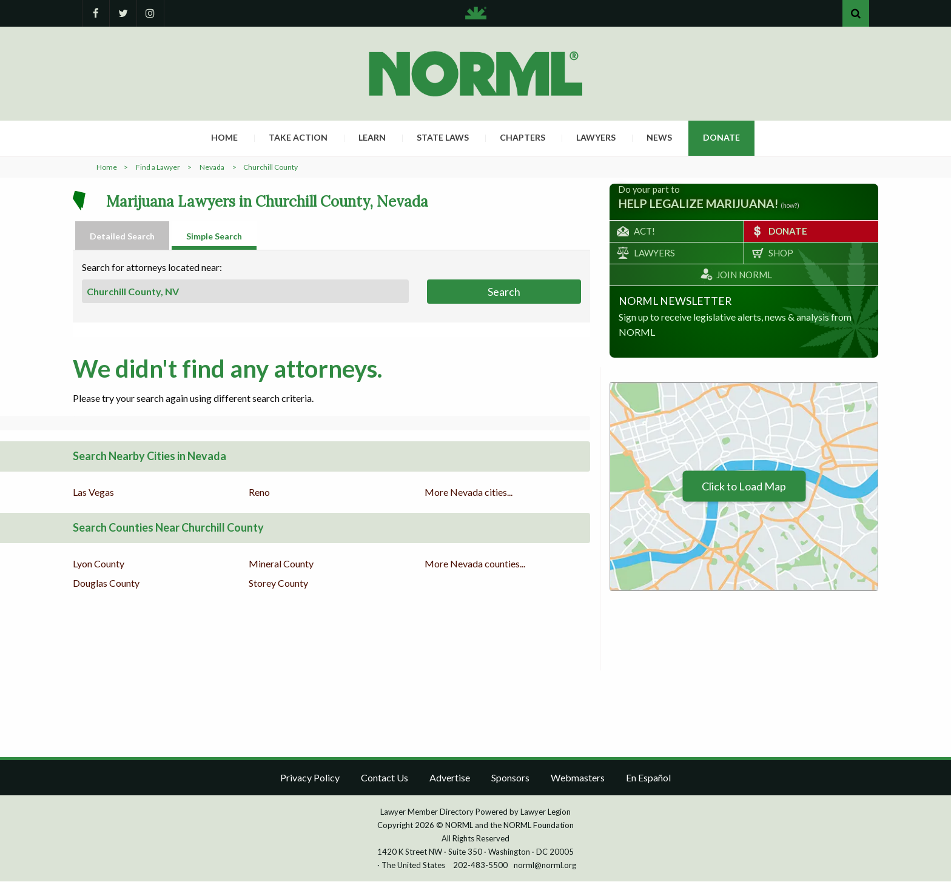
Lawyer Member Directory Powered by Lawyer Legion (475, 812)
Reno (259, 492)
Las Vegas (93, 492)
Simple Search (214, 237)
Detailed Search (122, 237)
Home (224, 138)
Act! (644, 231)
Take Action (298, 138)
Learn (372, 138)
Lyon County (98, 564)
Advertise (449, 778)
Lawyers (596, 138)
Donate (721, 138)
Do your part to (649, 190)
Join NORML (744, 275)
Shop (780, 253)
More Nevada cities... (468, 492)
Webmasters (578, 778)
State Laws (443, 138)
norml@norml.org (545, 865)
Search (504, 292)
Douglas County (106, 583)
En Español (648, 778)
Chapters (522, 138)
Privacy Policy (310, 778)
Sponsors (510, 778)
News (659, 138)
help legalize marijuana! (698, 204)
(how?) (790, 206)
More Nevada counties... (475, 564)
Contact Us (384, 778)
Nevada (212, 167)
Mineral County (281, 564)
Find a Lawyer (158, 167)
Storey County (278, 583)
